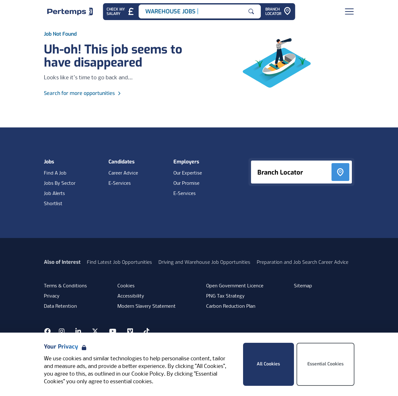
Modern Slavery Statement (146, 306)
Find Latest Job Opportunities (119, 262)
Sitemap (303, 286)
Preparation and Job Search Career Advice (302, 262)
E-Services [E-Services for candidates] (119, 183)
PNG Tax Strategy (225, 296)
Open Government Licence (234, 286)
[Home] (70, 11)
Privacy (51, 296)
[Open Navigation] (349, 11)
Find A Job (55, 173)
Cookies (126, 286)
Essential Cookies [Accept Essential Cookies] (325, 364)
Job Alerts (54, 193)
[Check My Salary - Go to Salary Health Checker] (120, 11)
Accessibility (130, 296)
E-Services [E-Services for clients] (184, 193)
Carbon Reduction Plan (230, 306)
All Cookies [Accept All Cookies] (268, 364)
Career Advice (123, 173)
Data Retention (60, 306)
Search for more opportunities (83, 93)
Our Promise (186, 183)
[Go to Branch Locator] (278, 11)
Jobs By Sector (59, 183)
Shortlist (53, 203)
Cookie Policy (147, 374)
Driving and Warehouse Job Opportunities (204, 262)
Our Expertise (187, 173)
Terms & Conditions (65, 286)
